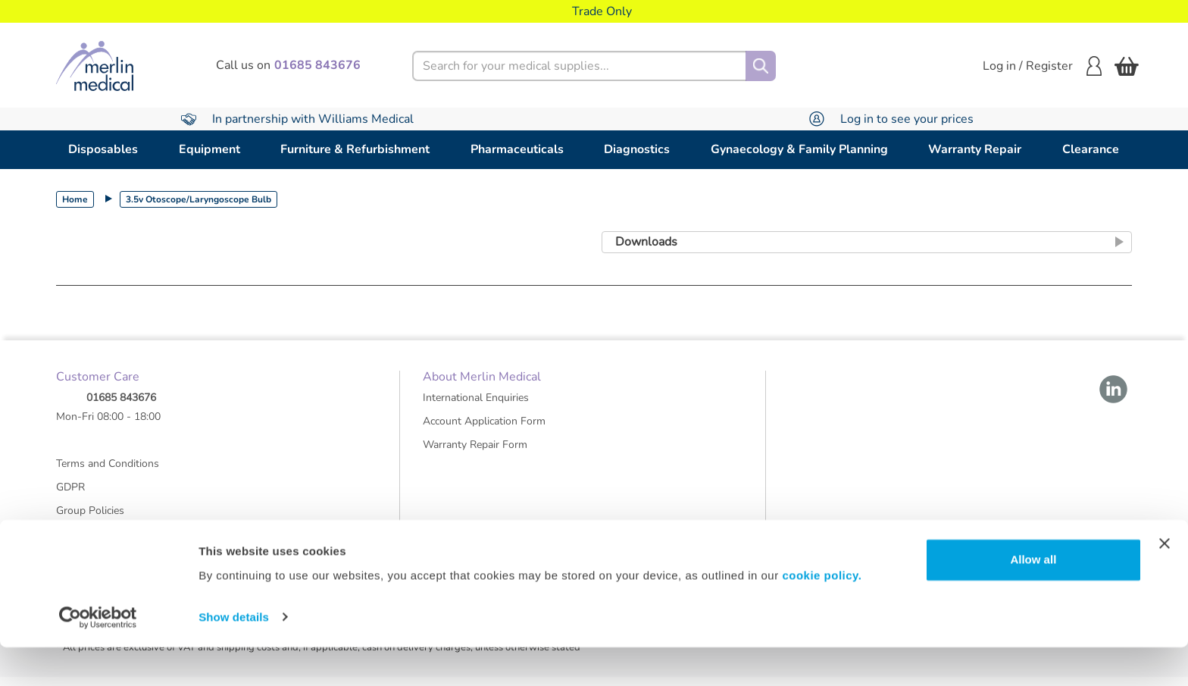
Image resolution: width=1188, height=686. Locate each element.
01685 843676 (121, 406)
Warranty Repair (974, 149)
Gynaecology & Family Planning (799, 149)
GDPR (70, 495)
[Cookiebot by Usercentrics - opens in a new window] (98, 656)
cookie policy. (821, 614)
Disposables (103, 149)
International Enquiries (476, 406)
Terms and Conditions (107, 472)
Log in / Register (1042, 66)
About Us (79, 542)
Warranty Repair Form (475, 453)
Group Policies (90, 519)
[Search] (761, 66)
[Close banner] (1164, 583)
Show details (234, 656)
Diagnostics (637, 149)
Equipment (209, 149)
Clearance (1090, 149)
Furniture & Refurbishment (355, 149)
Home (75, 199)
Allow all (1033, 599)
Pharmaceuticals (517, 149)
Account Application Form (484, 429)
